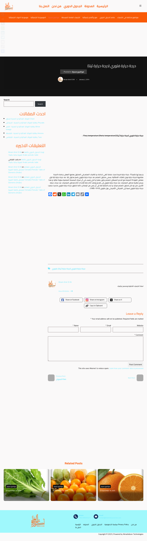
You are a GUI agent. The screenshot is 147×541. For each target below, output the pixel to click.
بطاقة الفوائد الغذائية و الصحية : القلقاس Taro (24, 137)
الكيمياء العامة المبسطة (70, 17)
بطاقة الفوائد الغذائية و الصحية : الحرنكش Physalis (25, 122)
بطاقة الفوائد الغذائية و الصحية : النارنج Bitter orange (23, 128)
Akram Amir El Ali (14, 152)
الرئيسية (102, 6)
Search (7, 99)
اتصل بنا (44, 6)
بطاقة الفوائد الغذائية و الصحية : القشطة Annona (24, 133)
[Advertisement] (73, 39)
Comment (138, 334)
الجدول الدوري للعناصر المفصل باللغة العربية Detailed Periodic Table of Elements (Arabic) (26, 169)
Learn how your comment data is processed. (110, 368)
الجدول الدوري (73, 6)
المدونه (86, 524)
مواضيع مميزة (53, 17)
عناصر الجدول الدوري (107, 17)
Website (140, 325)
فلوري (54, 268)
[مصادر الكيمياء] (9, 6)
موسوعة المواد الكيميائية (18, 17)
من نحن (56, 6)
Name (76, 325)
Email (108, 325)
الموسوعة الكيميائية (38, 17)
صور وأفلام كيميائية (89, 17)
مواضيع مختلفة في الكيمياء (127, 17)
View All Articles (65, 291)
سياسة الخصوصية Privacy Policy (117, 524)
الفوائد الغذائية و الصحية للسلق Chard (20, 118)
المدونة (89, 6)
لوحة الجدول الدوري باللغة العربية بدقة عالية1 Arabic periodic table (26, 153)
